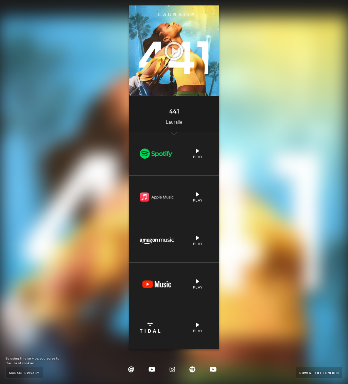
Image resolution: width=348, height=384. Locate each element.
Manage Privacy (24, 372)
